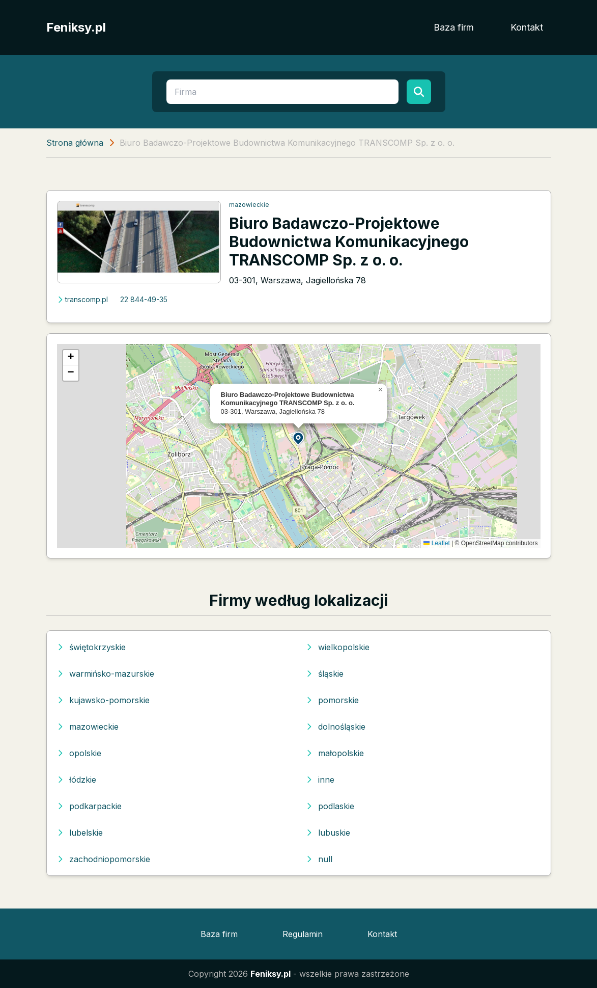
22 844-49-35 (143, 299)
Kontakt (526, 27)
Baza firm (454, 27)
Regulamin (302, 934)
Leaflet (436, 543)
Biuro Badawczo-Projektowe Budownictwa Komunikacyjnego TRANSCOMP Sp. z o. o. (349, 241)
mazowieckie (249, 204)
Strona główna (74, 143)
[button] (298, 438)
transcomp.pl (82, 299)
